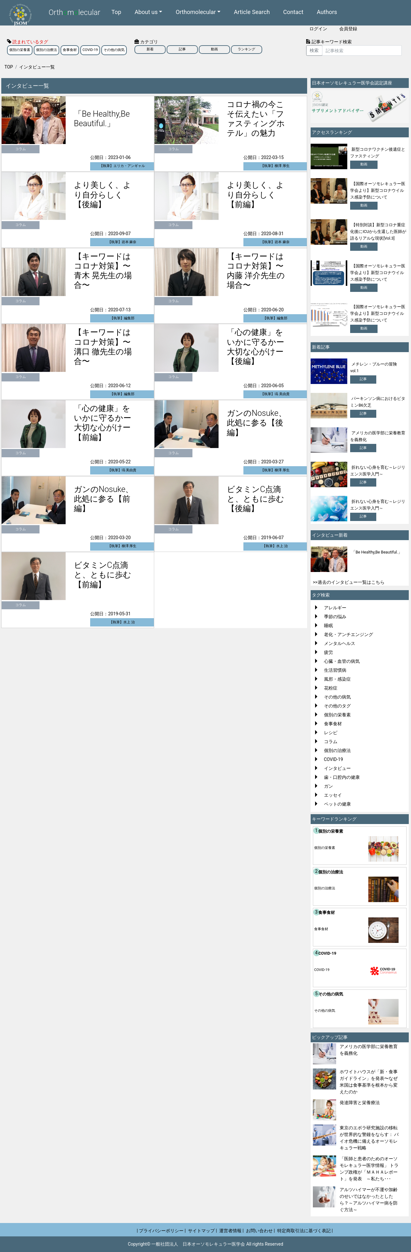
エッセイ (333, 795)
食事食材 (70, 50)
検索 (314, 50)
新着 (150, 49)
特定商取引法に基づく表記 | (305, 1230)
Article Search (252, 11)
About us (145, 11)
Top (116, 11)
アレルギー (335, 607)
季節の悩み (335, 616)
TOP (8, 66)
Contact (293, 11)
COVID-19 (90, 50)
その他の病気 (114, 50)
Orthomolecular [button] (196, 11)
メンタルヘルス (339, 643)
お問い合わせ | (260, 1230)
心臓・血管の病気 (342, 661)
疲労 (328, 652)
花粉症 (330, 688)
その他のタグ (337, 705)
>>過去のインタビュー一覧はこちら (349, 582)
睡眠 (328, 625)
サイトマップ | (202, 1230)
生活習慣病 (335, 670)
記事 (182, 49)
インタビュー (337, 768)
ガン (328, 786)
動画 (214, 49)
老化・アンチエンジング (348, 634)
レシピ (330, 732)
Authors (327, 11)
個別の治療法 (46, 50)
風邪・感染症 (337, 679)
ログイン (318, 28)
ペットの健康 (337, 804)
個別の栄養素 (19, 50)
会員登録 (348, 28)
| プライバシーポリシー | (161, 1230)
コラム (330, 741)
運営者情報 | (231, 1230)
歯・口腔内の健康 (342, 777)
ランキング (246, 49)
